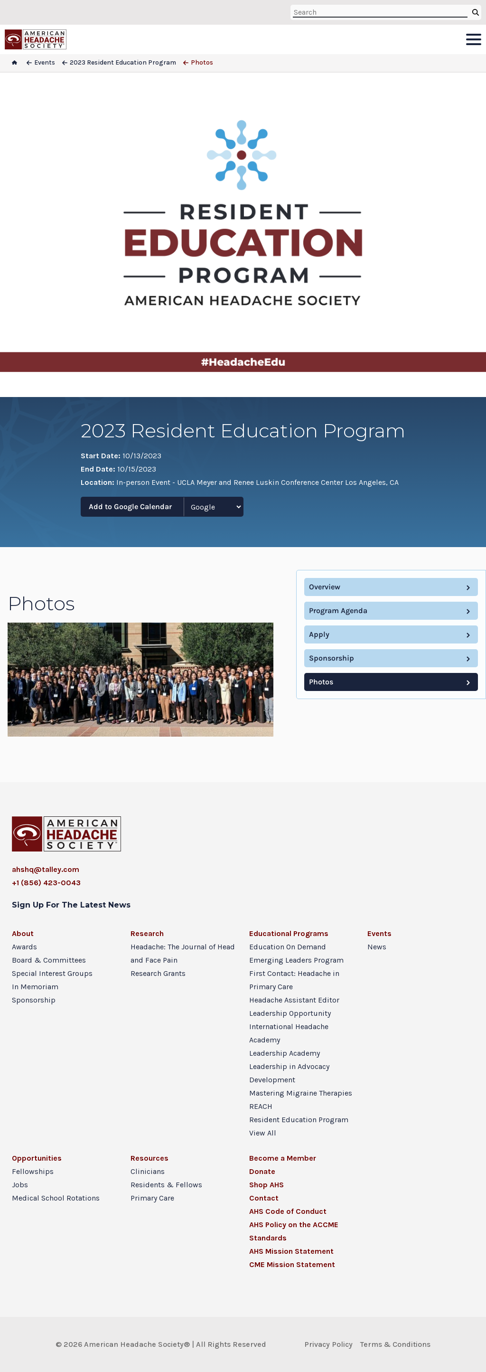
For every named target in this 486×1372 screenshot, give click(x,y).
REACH (260, 1106)
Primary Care (152, 1197)
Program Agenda (338, 610)
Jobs (20, 1184)
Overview (324, 586)
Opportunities (37, 1158)
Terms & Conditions (395, 1344)
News (376, 946)
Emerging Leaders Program (296, 960)
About (23, 933)
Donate (262, 1171)
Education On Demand (287, 946)
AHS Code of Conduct (288, 1211)
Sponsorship (331, 657)
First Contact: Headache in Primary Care (294, 980)
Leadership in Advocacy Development (289, 1073)
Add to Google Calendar (130, 506)
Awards (24, 946)
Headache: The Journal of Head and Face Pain (183, 953)
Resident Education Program (298, 1119)
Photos (321, 681)
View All (262, 1132)
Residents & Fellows (166, 1184)
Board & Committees (49, 960)
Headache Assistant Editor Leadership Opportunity (294, 1006)
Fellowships (33, 1171)
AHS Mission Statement (291, 1251)
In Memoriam (35, 986)
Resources (149, 1158)
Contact (264, 1197)
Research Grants (158, 973)
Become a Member (282, 1158)
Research (147, 933)
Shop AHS (266, 1184)
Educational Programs (288, 933)
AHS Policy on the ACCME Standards (293, 1231)
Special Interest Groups (52, 973)
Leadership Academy (284, 1053)
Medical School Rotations (56, 1197)
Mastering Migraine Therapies (300, 1093)
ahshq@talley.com (45, 869)
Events (379, 933)
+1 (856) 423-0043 (46, 882)
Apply (319, 634)
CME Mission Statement (292, 1264)
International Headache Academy (288, 1033)
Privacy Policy (328, 1344)
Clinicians (148, 1171)
